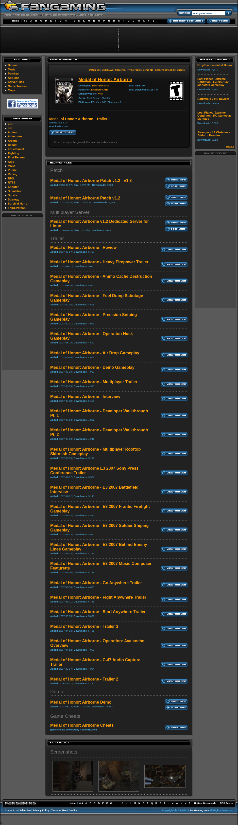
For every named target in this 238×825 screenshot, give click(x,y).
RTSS (11, 182)
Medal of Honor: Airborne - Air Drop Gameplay (94, 353)
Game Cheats (65, 716)
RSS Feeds (226, 803)
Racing (12, 174)
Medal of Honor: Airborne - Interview (85, 396)
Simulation (15, 191)
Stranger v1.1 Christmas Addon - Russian (213, 134)
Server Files (16, 81)
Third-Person (17, 207)
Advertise (25, 810)
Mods (11, 69)
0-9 (25, 20)
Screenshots (63, 752)
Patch (56, 170)
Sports (12, 195)
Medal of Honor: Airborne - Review (83, 247)
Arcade (13, 140)
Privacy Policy (41, 810)
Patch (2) (94, 69)
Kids (11, 161)
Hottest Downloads (205, 803)
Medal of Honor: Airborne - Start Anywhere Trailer (98, 612)
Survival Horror (18, 203)
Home (15, 20)
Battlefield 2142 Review (213, 98)
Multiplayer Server (70, 212)
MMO (11, 165)
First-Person (16, 157)
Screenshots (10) (165, 69)
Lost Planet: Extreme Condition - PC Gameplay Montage (214, 115)
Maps (11, 90)
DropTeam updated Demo (214, 65)
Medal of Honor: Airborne (105, 79)
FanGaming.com (199, 810)
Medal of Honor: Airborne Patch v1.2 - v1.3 (91, 180)
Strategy (13, 199)
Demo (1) (148, 69)
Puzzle (12, 170)
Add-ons (13, 77)
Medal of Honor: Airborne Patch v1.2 (85, 198)
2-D (10, 123)
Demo (56, 691)
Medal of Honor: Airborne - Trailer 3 (84, 626)
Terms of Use (58, 810)
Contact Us (11, 810)
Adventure (15, 136)
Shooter (13, 186)
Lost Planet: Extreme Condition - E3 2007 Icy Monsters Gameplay (212, 81)
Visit (100, 93)
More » (230, 146)
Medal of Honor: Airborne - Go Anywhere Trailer (96, 583)
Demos (12, 65)
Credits (73, 810)
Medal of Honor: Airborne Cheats (82, 725)
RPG (11, 178)
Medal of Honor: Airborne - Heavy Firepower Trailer (99, 262)
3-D (10, 128)
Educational (16, 149)
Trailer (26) (134, 69)
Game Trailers (17, 86)
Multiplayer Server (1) (113, 69)
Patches (13, 73)
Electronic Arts (100, 85)
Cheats (181, 69)
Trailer (57, 238)
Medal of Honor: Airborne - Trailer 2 (84, 679)
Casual (12, 144)
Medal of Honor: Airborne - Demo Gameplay (92, 367)
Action (12, 132)
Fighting (13, 153)
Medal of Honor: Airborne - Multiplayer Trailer (93, 382)
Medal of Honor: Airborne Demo (80, 702)
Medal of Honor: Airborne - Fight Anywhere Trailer (98, 597)
